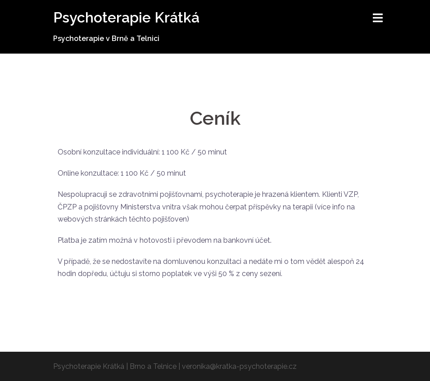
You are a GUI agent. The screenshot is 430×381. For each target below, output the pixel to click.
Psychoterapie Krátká (126, 17)
